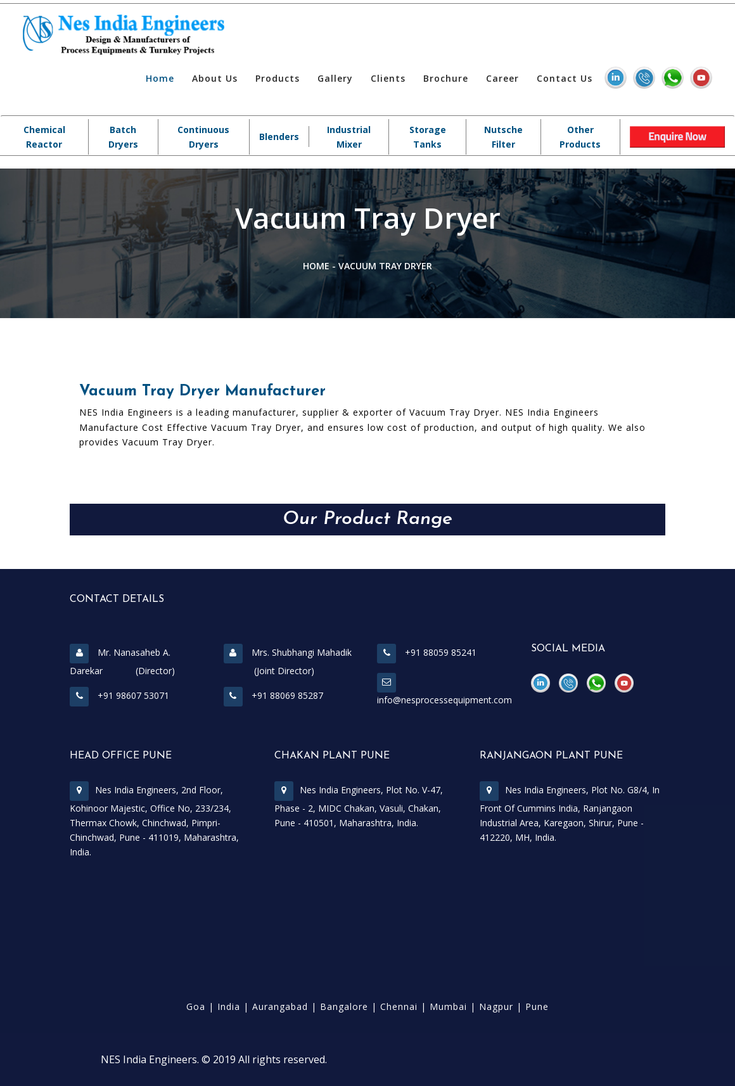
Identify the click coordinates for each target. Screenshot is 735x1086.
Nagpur (496, 1006)
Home (160, 78)
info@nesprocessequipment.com (444, 700)
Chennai (399, 1006)
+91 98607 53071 (119, 695)
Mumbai (448, 1006)
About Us (215, 78)
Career (502, 78)
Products (277, 78)
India (228, 1006)
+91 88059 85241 (426, 652)
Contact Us (564, 78)
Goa (195, 1006)
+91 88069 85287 (273, 695)
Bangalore (344, 1006)
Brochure (445, 78)
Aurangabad (280, 1006)
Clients (388, 78)
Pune (537, 1006)
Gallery (335, 78)
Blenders (279, 137)
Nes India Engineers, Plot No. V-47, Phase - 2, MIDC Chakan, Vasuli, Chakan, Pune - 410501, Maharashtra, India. (358, 806)
